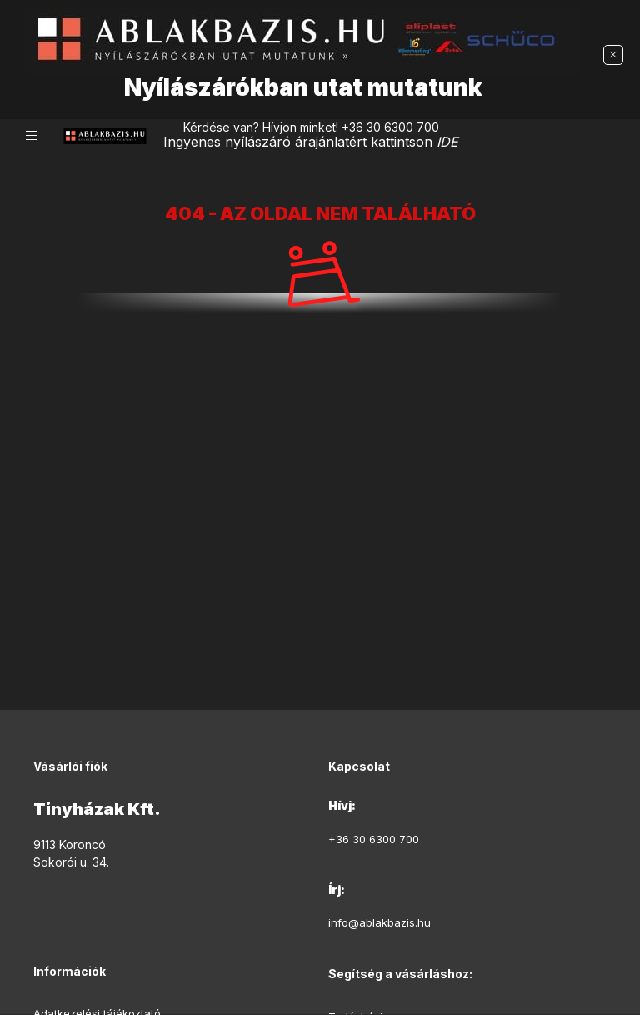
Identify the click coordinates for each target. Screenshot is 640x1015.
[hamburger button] (32, 135)
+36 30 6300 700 (390, 127)
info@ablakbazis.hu (379, 922)
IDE (447, 141)
